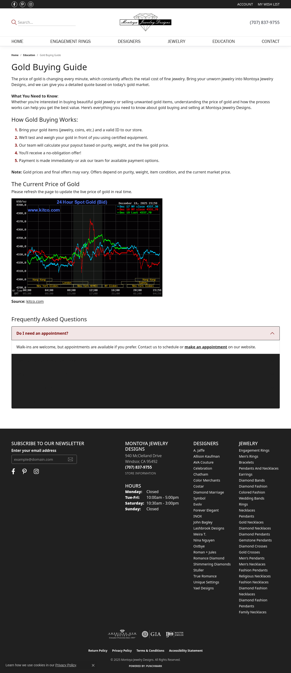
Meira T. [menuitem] (200, 534)
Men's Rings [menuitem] (248, 456)
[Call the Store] (138, 467)
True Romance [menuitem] (205, 576)
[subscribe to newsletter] (70, 459)
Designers (129, 41)
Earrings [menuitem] (245, 474)
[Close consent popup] (93, 665)
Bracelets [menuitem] (246, 462)
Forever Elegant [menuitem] (206, 510)
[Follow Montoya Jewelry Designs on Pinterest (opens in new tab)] (22, 4)
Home (17, 41)
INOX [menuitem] (198, 516)
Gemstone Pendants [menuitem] (255, 540)
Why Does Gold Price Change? (45, 401)
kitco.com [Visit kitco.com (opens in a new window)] (35, 301)
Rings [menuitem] (243, 504)
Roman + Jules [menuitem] (205, 552)
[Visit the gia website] (151, 634)
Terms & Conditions (150, 651)
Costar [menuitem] (199, 486)
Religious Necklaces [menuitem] (255, 576)
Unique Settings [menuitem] (206, 582)
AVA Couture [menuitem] (204, 462)
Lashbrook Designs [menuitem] (209, 528)
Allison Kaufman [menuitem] (207, 456)
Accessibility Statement (186, 651)
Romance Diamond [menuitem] (209, 558)
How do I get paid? (34, 388)
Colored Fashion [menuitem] (252, 492)
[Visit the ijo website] (175, 634)
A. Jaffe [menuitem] (199, 450)
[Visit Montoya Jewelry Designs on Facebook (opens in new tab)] (14, 4)
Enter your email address (34, 450)
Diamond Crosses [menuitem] (253, 546)
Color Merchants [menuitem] (207, 480)
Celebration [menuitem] (203, 468)
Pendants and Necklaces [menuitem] (259, 468)
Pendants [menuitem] (246, 516)
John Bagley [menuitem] (203, 522)
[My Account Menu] (245, 4)
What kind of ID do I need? (42, 374)
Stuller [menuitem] (199, 570)
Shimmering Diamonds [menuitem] (212, 564)
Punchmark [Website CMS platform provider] (154, 666)
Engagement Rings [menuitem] (254, 450)
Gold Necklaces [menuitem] (251, 522)
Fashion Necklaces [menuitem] (254, 582)
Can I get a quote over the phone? (49, 360)
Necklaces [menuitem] (247, 510)
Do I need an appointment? (42, 333)
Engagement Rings (70, 41)
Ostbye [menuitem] (199, 546)
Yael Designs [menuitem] (204, 588)
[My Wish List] (269, 4)
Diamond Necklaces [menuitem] (255, 528)
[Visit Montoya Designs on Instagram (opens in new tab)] (31, 4)
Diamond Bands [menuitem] (252, 480)
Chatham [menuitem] (201, 474)
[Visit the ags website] (122, 634)
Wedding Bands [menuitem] (251, 498)
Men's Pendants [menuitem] (252, 558)
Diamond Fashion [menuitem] (253, 486)
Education (223, 41)
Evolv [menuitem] (198, 504)
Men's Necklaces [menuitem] (252, 564)
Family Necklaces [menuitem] (253, 612)
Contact (271, 41)
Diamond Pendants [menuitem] (254, 534)
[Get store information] (140, 473)
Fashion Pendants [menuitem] (253, 570)
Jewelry (176, 41)
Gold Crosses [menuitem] (249, 552)
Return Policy (98, 651)
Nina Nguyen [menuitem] (204, 540)
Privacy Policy (122, 651)
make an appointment (206, 347)
